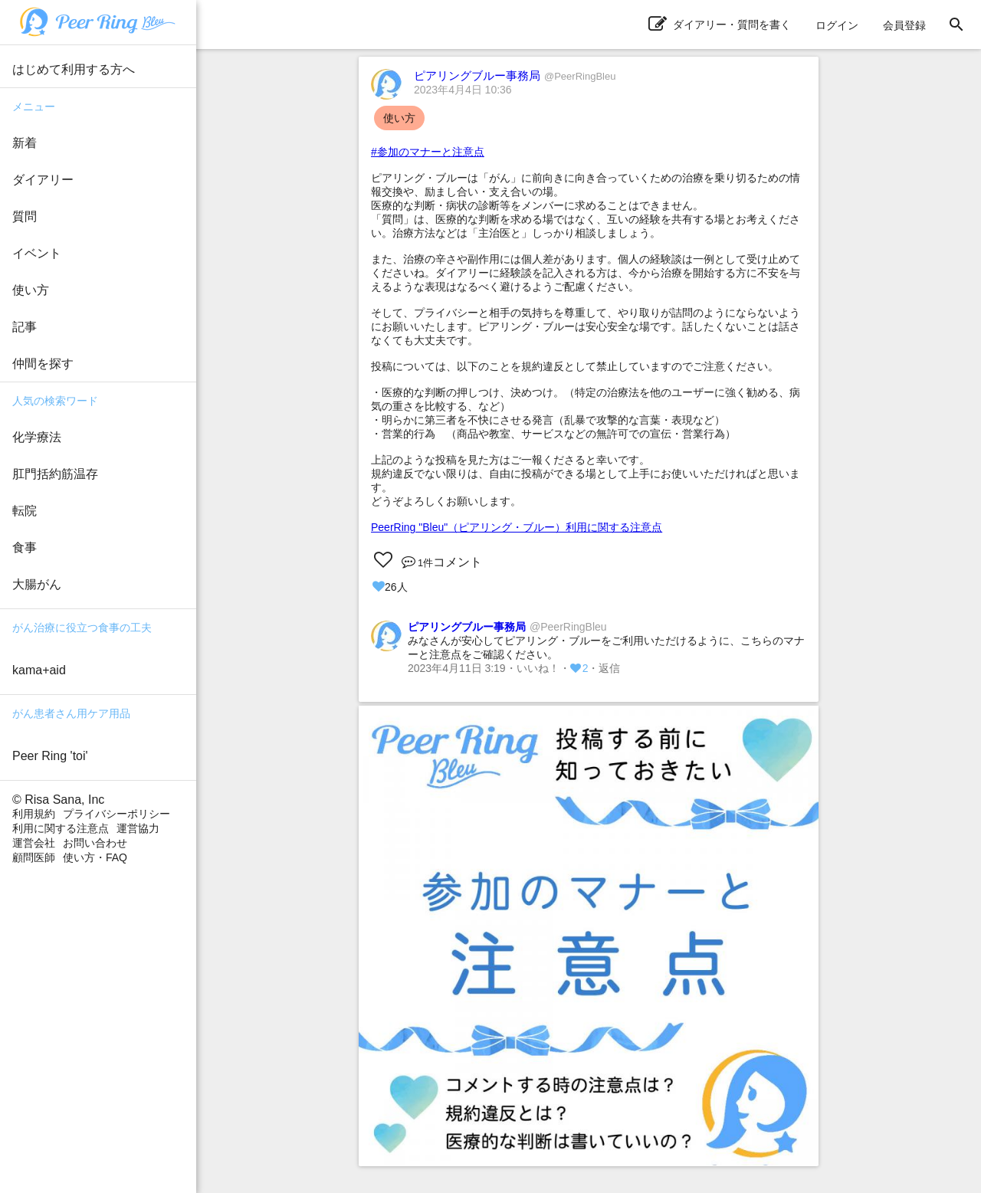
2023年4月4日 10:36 (463, 90)
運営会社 (33, 843)
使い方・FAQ (95, 857)
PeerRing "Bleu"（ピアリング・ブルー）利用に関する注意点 (516, 527)
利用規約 (33, 814)
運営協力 (137, 828)
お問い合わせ (95, 843)
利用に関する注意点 (60, 828)
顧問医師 (33, 857)
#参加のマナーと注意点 (427, 152)
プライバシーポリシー (116, 814)
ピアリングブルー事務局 (514, 75)
